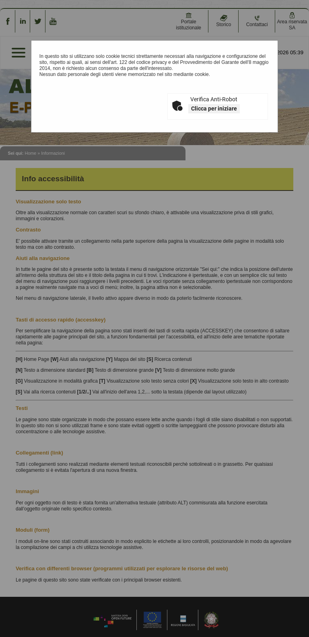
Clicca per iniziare (214, 108)
